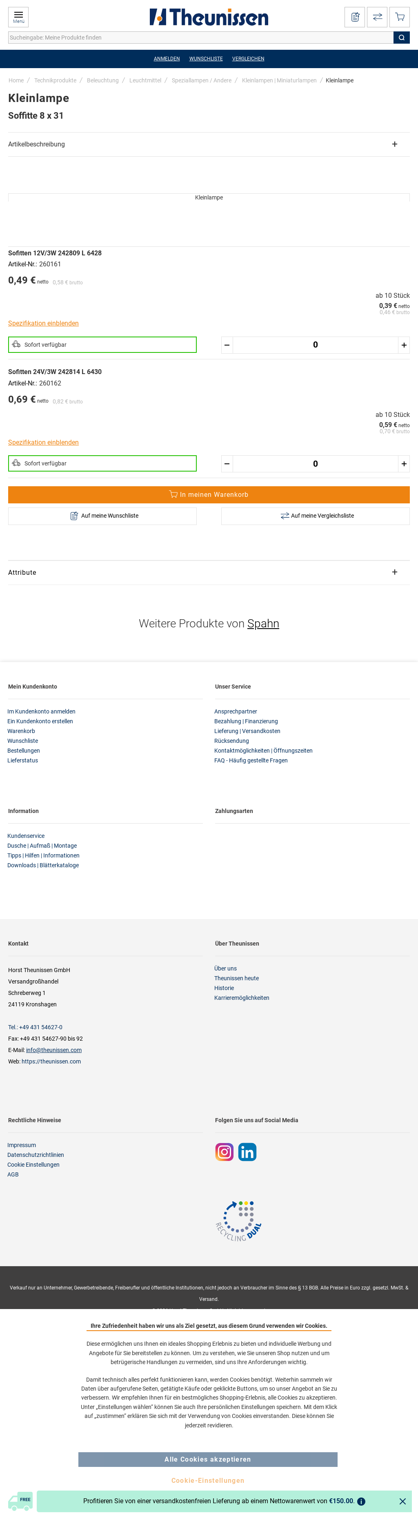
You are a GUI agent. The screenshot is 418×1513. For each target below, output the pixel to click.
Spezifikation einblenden (43, 323)
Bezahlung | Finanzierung (246, 721)
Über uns (225, 968)
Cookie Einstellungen (33, 1164)
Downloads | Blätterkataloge (43, 865)
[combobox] (209, 37)
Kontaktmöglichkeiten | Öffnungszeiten (263, 750)
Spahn (263, 623)
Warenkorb (21, 731)
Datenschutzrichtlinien (35, 1155)
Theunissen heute (236, 978)
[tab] (209, 144)
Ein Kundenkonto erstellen (40, 721)
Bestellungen (23, 750)
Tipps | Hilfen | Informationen (43, 855)
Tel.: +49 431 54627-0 (35, 1027)
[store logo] (209, 17)
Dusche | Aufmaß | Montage (42, 845)
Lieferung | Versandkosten (247, 731)
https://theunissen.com (51, 1061)
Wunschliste (22, 741)
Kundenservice (25, 836)
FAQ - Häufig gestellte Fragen (251, 760)
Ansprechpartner (235, 711)
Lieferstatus (22, 760)
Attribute (22, 572)
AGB (13, 1174)
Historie (224, 988)
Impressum (21, 1145)
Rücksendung (231, 741)
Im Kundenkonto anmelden (41, 711)
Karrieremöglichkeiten (241, 998)
